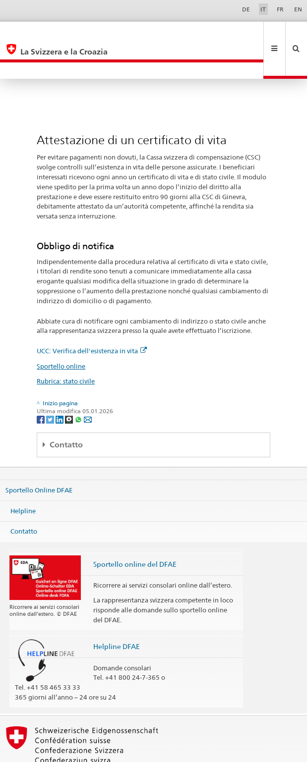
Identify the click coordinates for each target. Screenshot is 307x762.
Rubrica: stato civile (66, 348)
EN (298, 9)
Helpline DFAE (116, 613)
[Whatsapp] (79, 385)
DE (246, 9)
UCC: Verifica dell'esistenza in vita (92, 318)
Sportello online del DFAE (135, 531)
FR (280, 9)
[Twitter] (51, 385)
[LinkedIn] (60, 385)
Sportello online (61, 333)
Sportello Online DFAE (38, 457)
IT (263, 9)
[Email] (88, 385)
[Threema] (69, 385)
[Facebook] (41, 385)
